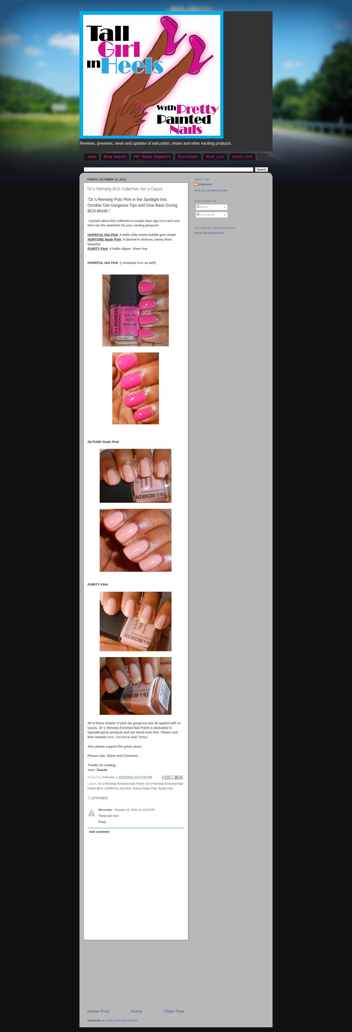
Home (92, 157)
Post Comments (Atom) (121, 1020)
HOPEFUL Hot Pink (118, 788)
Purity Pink (165, 788)
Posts (202, 207)
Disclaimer (188, 157)
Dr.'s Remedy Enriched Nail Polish (121, 783)
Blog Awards (115, 157)
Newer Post (98, 1011)
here (163, 221)
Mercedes (105, 809)
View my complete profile (211, 190)
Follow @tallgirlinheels (209, 233)
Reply (102, 822)
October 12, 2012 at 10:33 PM (134, 809)
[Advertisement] (135, 974)
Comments (206, 214)
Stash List (242, 157)
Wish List (215, 157)
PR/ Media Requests (152, 157)
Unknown (205, 184)
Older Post (174, 1011)
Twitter (142, 737)
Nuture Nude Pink (145, 788)
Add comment (99, 831)
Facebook (123, 737)
